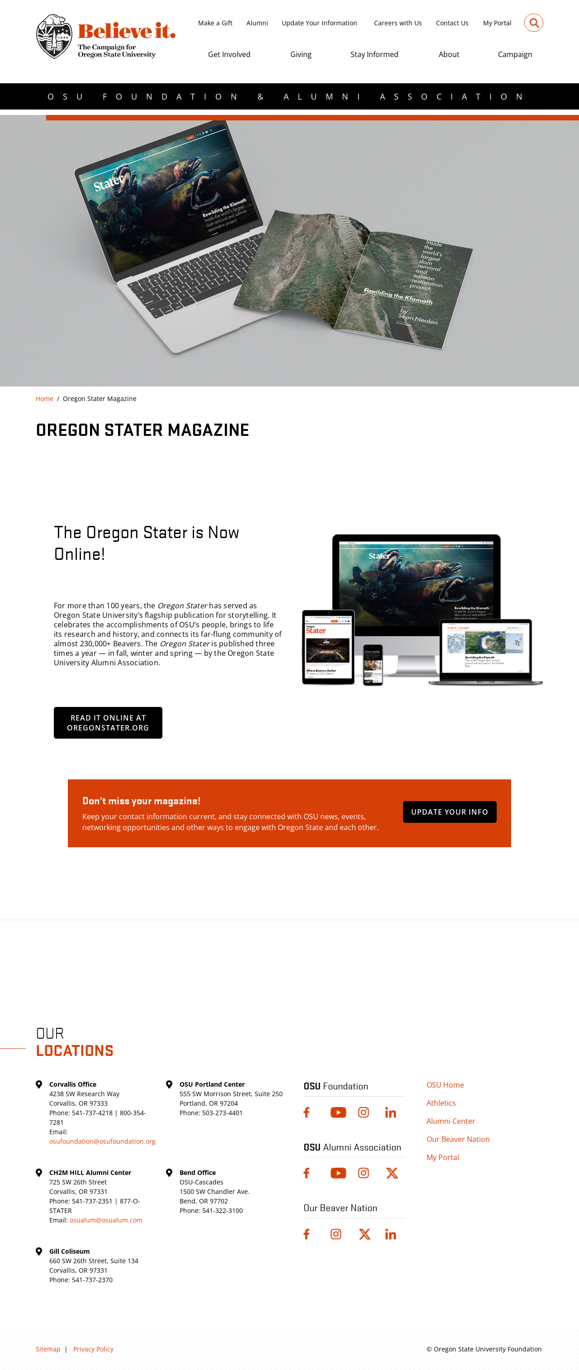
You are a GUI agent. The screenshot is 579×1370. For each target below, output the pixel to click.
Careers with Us (398, 23)
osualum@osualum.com (106, 1220)
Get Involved (229, 54)
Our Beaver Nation (458, 1139)
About (449, 54)
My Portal (497, 23)
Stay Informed (375, 54)
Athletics (441, 1103)
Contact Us (452, 23)
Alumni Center (451, 1121)
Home (44, 398)
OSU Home (445, 1085)
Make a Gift (215, 23)
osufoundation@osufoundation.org (102, 1141)
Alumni (257, 23)
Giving (301, 54)
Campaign (515, 54)
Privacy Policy (93, 1349)
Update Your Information (319, 23)
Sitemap (48, 1349)
